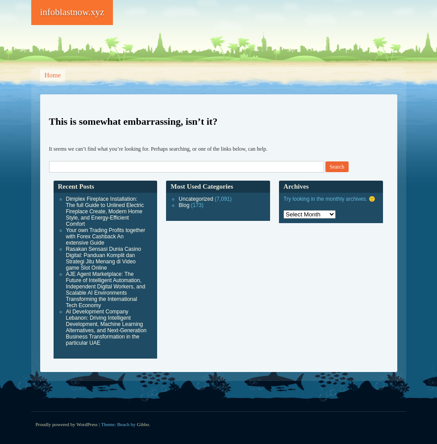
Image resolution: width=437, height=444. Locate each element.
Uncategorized (196, 199)
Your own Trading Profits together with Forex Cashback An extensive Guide (106, 236)
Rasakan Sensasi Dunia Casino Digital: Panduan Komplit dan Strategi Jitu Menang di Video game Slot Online (104, 258)
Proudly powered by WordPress (67, 424)
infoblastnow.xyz (72, 12)
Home (53, 75)
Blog (184, 205)
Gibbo (143, 424)
